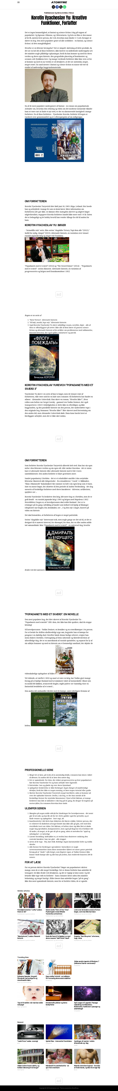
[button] (18, 2)
